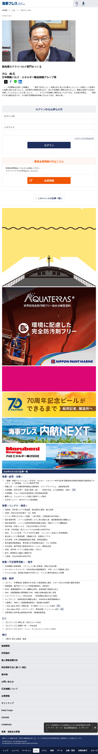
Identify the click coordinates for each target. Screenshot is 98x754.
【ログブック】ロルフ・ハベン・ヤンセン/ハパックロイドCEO (30, 629)
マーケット (26, 750)
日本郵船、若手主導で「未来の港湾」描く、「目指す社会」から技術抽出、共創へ (40, 490)
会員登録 (49, 180)
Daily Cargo (7, 710)
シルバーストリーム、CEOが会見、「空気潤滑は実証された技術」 (32, 596)
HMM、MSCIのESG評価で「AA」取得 (20, 513)
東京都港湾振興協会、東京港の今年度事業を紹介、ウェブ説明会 (31, 543)
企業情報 (5, 696)
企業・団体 (70, 750)
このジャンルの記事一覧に (50, 198)
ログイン (49, 145)
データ (60, 750)
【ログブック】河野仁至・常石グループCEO (23, 622)
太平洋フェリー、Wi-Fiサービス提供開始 (21, 500)
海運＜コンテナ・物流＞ (15, 505)
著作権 (4, 674)
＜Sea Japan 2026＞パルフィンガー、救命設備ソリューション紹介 (34, 609)
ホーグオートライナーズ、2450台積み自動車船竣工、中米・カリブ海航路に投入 (37, 569)
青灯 (4, 635)
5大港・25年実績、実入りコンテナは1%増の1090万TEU (27, 530)
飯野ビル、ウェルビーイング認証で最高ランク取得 (25, 496)
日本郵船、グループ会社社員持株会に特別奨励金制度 (26, 493)
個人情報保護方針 (70, 727)
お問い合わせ (7, 681)
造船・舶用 (8, 578)
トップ (5, 750)
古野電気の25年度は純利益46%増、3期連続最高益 (25, 612)
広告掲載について (9, 689)
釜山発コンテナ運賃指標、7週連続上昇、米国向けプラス (27, 536)
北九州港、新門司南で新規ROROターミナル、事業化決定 (28, 546)
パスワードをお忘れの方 (84, 138)
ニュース (15, 750)
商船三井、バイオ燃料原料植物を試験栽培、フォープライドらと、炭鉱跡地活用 (37, 487)
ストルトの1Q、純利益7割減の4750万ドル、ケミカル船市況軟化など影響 (34, 573)
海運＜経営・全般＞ (12, 476)
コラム (44, 750)
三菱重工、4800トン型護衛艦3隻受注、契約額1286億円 (27, 603)
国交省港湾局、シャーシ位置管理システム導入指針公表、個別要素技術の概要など (38, 520)
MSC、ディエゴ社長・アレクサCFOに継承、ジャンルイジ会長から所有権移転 (36, 533)
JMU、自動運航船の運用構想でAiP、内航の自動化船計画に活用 (30, 593)
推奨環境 (5, 646)
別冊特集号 (82, 750)
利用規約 (5, 653)
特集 (52, 750)
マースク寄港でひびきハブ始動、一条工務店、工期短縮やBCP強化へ (32, 516)
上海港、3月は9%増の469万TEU (18, 556)
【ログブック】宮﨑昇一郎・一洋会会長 (21, 626)
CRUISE (5, 717)
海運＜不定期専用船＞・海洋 (17, 562)
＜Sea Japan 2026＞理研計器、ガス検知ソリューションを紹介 (32, 606)
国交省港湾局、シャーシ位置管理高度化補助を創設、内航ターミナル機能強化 (36, 523)
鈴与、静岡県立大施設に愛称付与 (18, 553)
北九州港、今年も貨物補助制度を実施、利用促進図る (26, 540)
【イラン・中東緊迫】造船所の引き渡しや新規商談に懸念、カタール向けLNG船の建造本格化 (42, 583)
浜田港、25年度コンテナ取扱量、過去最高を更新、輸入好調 (29, 510)
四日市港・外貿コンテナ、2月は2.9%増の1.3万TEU (25, 526)
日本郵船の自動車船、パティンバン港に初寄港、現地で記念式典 (31, 566)
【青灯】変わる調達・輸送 (15, 639)
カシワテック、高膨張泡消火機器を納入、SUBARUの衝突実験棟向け (32, 599)
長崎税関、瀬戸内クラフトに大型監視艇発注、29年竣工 (27, 586)
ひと (4, 618)
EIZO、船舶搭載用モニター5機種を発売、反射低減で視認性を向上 (31, 589)
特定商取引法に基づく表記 (13, 667)
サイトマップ (7, 703)
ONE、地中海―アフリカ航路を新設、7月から (23, 549)
